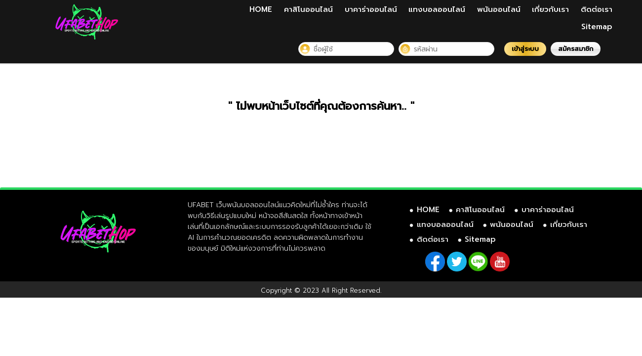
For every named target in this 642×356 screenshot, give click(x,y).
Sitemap (596, 26)
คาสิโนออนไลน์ (308, 9)
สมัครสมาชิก (575, 48)
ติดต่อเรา (596, 9)
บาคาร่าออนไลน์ (371, 9)
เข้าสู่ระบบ (525, 48)
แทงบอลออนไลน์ (436, 9)
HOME (260, 9)
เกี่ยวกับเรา (550, 9)
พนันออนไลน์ (499, 9)
